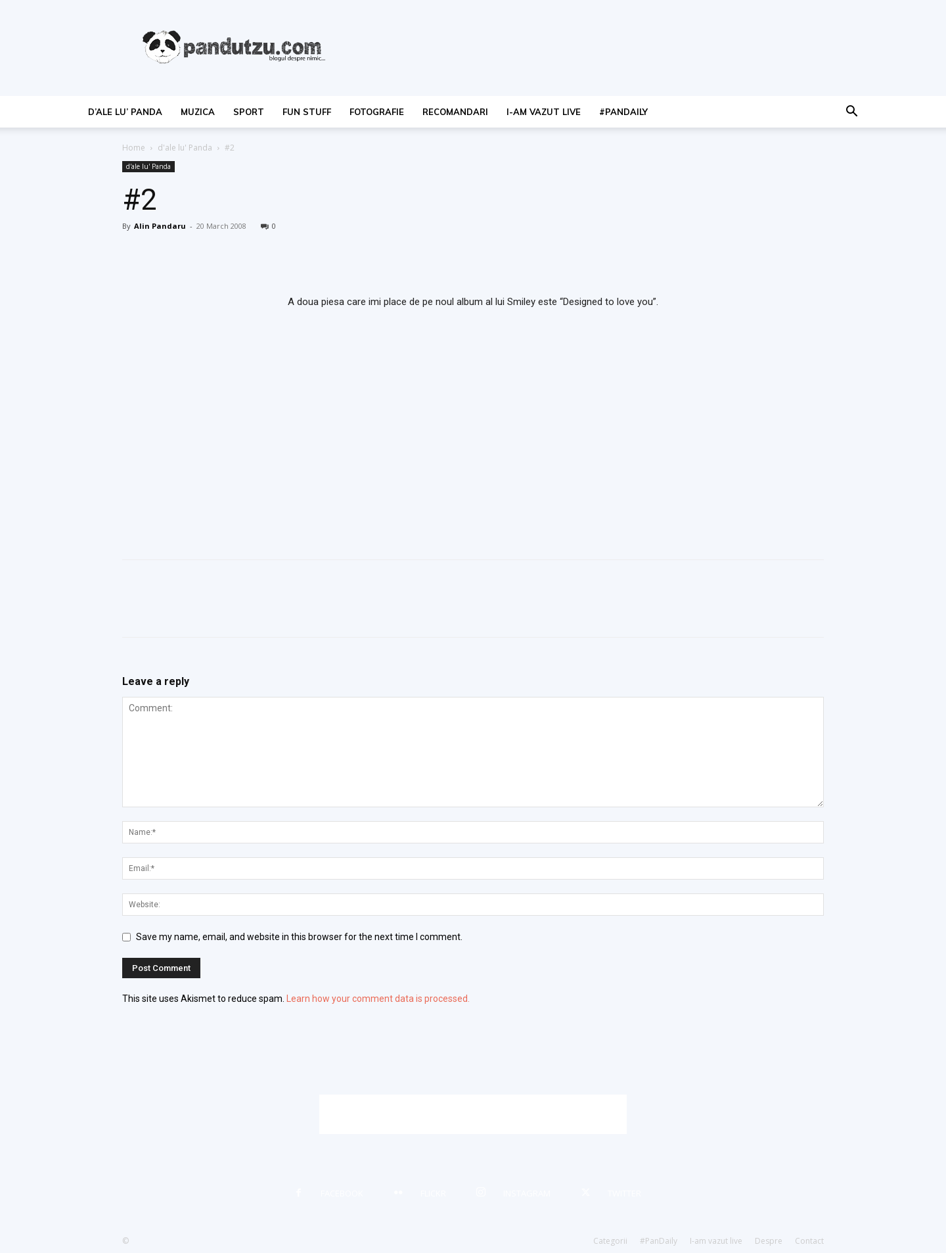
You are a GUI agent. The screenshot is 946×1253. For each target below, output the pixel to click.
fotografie (376, 111)
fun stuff (306, 111)
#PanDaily (623, 111)
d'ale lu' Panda (185, 147)
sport (248, 111)
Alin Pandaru (160, 226)
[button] (851, 112)
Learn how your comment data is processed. (378, 998)
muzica (198, 111)
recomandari (455, 111)
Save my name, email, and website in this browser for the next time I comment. (299, 937)
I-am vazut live (544, 111)
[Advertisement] (473, 1114)
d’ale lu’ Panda (125, 111)
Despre (768, 1240)
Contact (809, 1240)
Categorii (610, 1240)
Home (133, 147)
